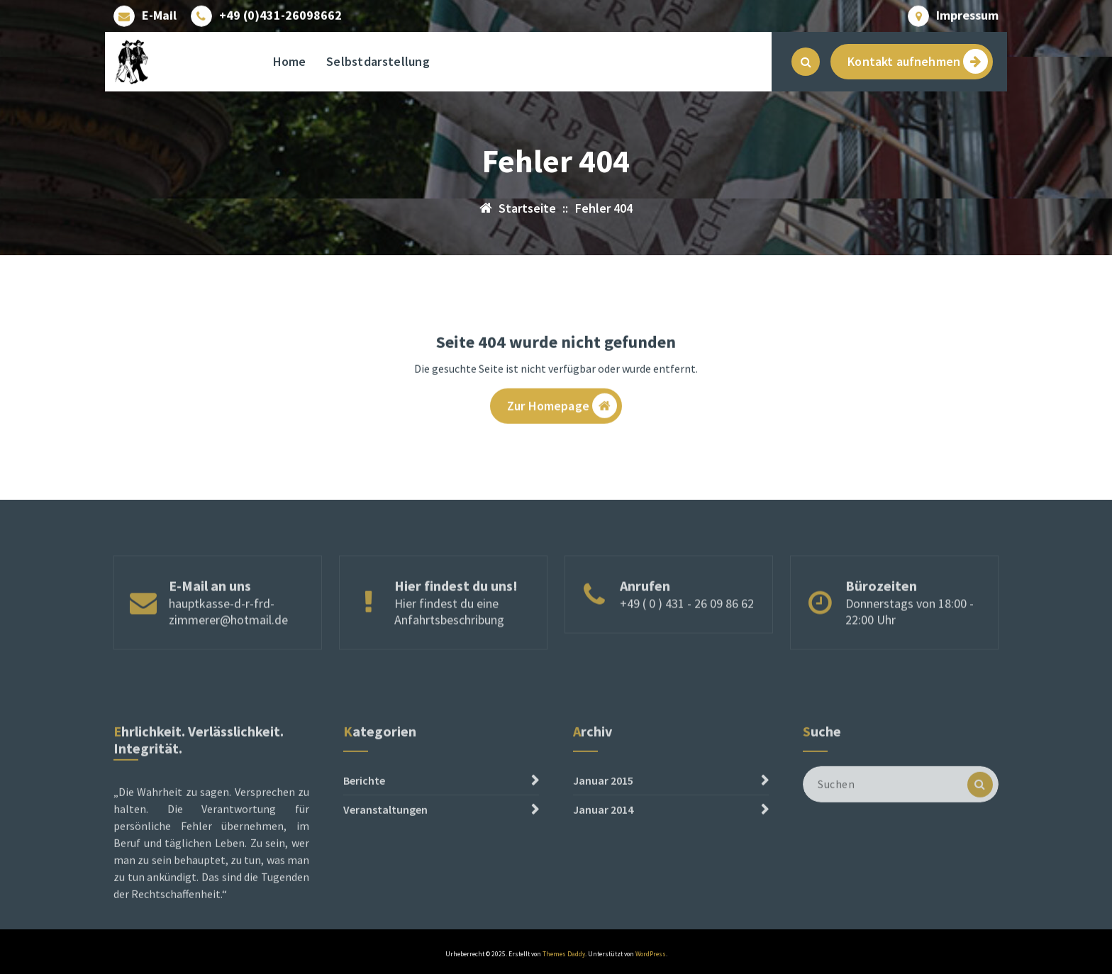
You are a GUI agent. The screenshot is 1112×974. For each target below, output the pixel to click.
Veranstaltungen (385, 861)
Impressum (967, 14)
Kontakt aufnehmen (917, 61)
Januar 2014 (603, 861)
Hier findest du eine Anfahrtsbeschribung (449, 637)
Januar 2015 (603, 832)
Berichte (364, 832)
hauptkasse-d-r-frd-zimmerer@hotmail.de (228, 637)
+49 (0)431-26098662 (280, 14)
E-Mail (159, 14)
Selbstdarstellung (378, 61)
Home (289, 61)
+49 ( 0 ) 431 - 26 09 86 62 (687, 629)
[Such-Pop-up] (805, 61)
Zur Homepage (562, 410)
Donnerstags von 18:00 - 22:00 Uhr (909, 637)
